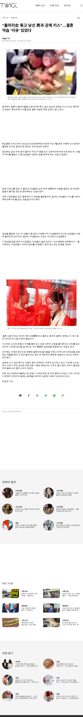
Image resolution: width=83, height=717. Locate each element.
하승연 (4, 39)
